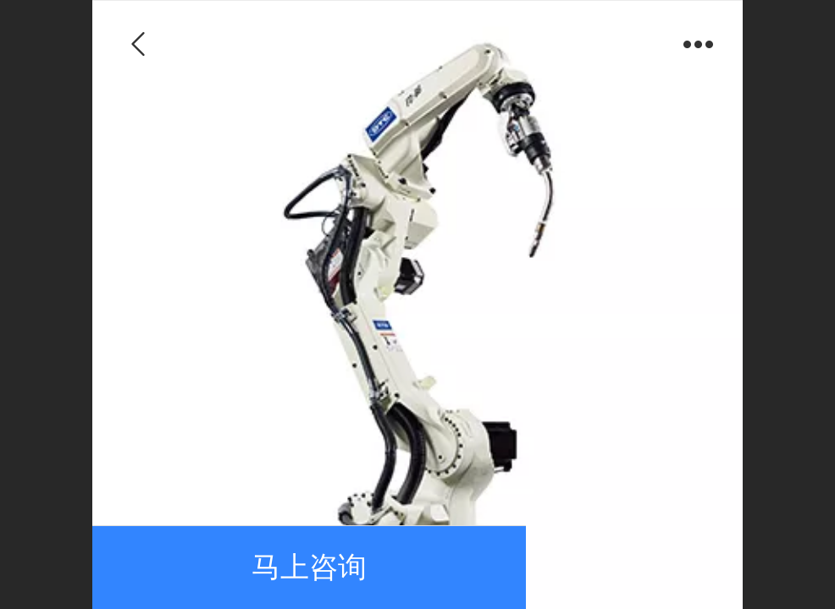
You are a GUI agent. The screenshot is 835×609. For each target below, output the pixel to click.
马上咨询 (309, 567)
